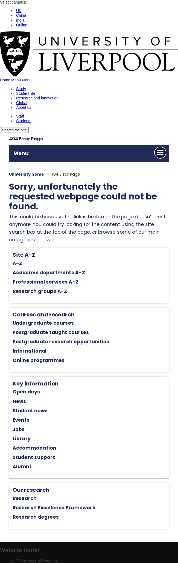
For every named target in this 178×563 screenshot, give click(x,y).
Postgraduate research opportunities (61, 341)
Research (25, 498)
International (30, 351)
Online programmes (39, 360)
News (19, 401)
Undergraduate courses (43, 323)
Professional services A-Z (45, 282)
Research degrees (36, 517)
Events (21, 420)
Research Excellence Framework (54, 507)
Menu (21, 153)
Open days (26, 391)
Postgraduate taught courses (51, 332)
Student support (34, 457)
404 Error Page (26, 139)
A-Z (17, 263)
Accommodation (35, 448)
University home (26, 174)
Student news (30, 410)
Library (22, 438)
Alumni (22, 466)
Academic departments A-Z (49, 272)
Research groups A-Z (40, 291)
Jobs (19, 429)
